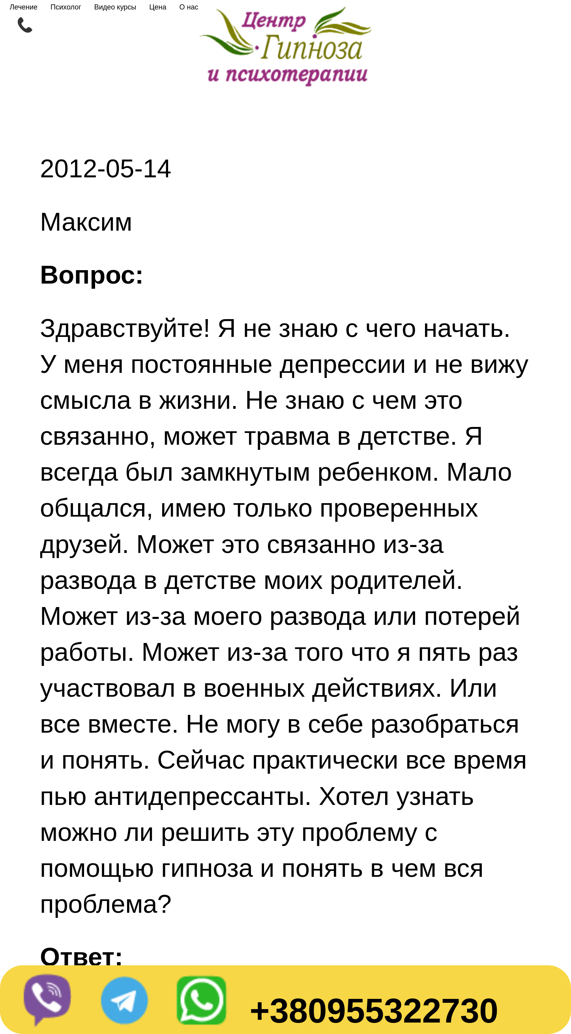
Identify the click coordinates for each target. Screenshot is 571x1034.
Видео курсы (115, 7)
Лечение (23, 7)
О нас (188, 7)
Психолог (66, 7)
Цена (157, 7)
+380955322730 (374, 1010)
